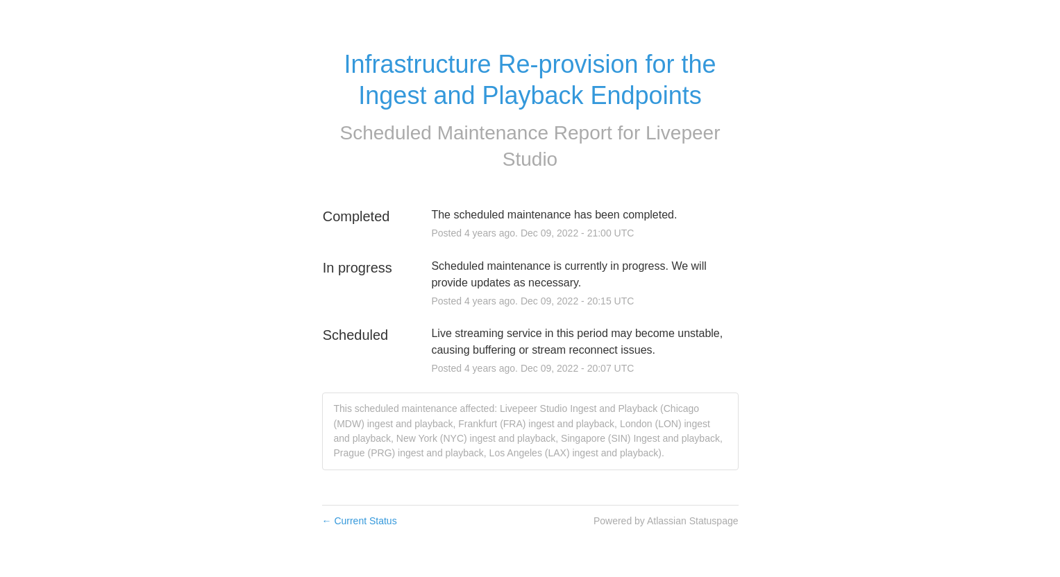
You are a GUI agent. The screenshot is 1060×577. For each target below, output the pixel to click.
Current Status (359, 520)
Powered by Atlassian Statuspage (666, 520)
